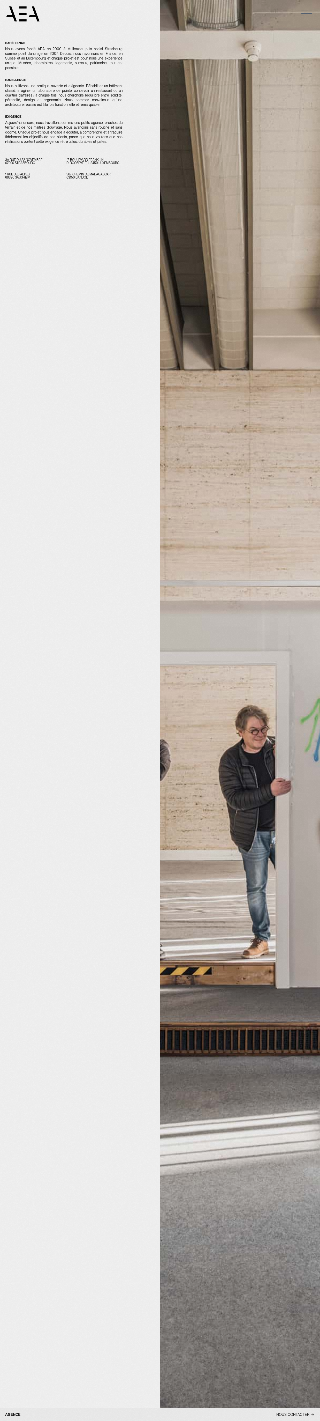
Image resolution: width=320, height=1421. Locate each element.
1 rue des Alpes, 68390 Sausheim (18, 176)
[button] (306, 13)
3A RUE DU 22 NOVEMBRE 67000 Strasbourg (24, 161)
